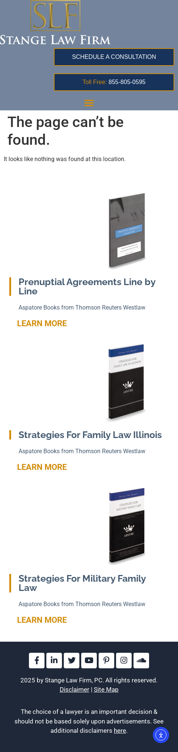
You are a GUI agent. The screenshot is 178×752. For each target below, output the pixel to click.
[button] (89, 102)
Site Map (106, 689)
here (120, 730)
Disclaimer (74, 689)
